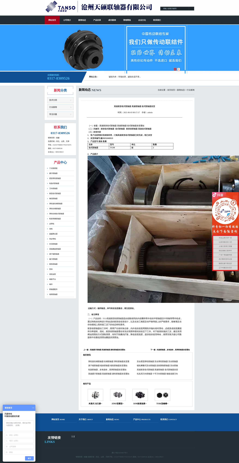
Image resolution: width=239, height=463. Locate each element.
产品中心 (141, 419)
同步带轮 (52, 239)
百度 (73, 437)
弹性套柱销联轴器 (55, 204)
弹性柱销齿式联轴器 (56, 214)
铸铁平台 (52, 279)
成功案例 (112, 20)
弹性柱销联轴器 (55, 209)
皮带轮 (51, 224)
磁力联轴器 (53, 259)
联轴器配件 (53, 289)
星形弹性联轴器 (55, 178)
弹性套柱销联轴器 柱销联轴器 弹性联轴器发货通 (108, 362)
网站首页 (52, 20)
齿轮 (51, 229)
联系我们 (157, 20)
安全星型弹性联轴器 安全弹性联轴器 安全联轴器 (157, 362)
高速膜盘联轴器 (55, 249)
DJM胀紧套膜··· (140, 404)
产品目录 (97, 20)
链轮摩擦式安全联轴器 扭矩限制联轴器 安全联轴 (157, 366)
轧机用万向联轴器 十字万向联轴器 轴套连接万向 (157, 374)
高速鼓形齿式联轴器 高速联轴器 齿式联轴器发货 (157, 370)
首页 (169, 90)
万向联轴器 (53, 188)
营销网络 (127, 20)
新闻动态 (82, 20)
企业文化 (142, 20)
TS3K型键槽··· (162, 404)
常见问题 (53, 114)
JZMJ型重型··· (118, 404)
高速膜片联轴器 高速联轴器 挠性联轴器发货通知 (107, 350)
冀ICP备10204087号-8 (119, 453)
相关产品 (87, 384)
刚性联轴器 (53, 264)
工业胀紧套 (53, 168)
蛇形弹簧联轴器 (55, 219)
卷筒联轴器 (53, 294)
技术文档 (53, 100)
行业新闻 (53, 107)
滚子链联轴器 (54, 254)
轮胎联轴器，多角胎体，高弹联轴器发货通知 (173, 350)
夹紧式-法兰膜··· (95, 404)
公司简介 (67, 20)
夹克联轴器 (53, 244)
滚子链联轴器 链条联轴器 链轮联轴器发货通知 (107, 366)
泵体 (51, 269)
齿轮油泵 (52, 274)
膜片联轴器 (53, 173)
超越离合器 (53, 234)
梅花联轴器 (53, 199)
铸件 (51, 284)
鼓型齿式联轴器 (55, 193)
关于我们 (86, 419)
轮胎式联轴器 (54, 183)
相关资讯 (87, 355)
